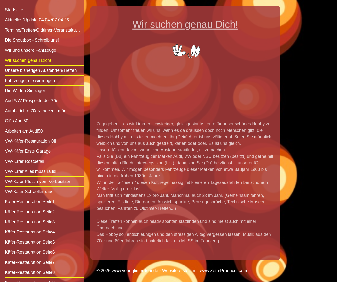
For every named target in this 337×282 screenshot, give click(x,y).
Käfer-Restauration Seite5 (30, 242)
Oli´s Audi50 (16, 120)
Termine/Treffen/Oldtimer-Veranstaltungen (44, 30)
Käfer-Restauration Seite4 (30, 232)
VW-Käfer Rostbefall (24, 161)
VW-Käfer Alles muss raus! (30, 171)
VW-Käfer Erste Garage (28, 151)
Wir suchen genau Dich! (28, 60)
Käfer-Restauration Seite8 (30, 272)
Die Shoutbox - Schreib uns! (32, 40)
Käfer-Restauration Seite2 (30, 211)
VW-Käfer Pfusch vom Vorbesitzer (37, 181)
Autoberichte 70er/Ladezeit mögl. (36, 110)
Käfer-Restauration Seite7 (30, 262)
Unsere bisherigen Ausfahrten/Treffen (41, 70)
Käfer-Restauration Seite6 (30, 252)
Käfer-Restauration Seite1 (30, 201)
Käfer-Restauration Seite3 (30, 221)
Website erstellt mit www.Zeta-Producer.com (204, 270)
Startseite (14, 9)
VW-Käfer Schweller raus (29, 191)
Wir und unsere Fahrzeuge (30, 50)
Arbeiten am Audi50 (24, 131)
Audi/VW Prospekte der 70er (32, 100)
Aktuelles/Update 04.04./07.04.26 (37, 19)
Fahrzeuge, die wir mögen (30, 80)
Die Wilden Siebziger (25, 90)
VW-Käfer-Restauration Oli (30, 141)
